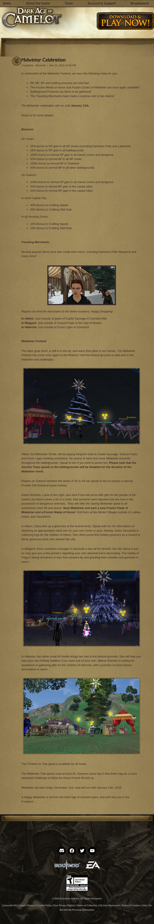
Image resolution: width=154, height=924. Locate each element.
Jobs (144, 905)
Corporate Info (9, 905)
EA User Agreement (109, 905)
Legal (22, 905)
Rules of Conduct (131, 905)
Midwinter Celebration (43, 60)
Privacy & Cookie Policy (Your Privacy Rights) (51, 905)
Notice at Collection (87, 905)
